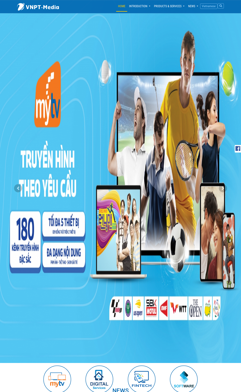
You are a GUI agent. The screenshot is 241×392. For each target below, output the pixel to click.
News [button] (192, 6)
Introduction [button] (138, 6)
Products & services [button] (168, 6)
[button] (18, 188)
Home (122, 6)
